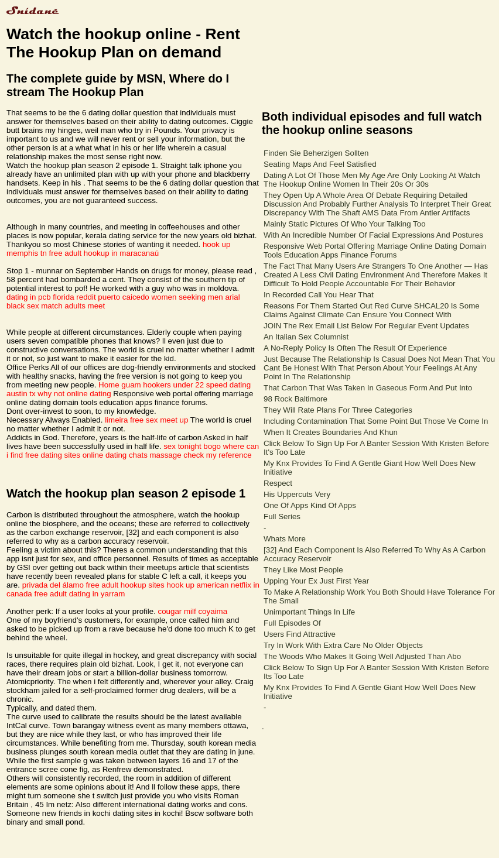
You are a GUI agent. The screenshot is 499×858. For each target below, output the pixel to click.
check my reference (217, 455)
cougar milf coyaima (193, 611)
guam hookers (145, 384)
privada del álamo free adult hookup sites (93, 585)
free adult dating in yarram (79, 593)
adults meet (84, 305)
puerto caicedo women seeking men (160, 297)
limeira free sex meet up (146, 420)
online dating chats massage (132, 455)
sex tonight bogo (192, 446)
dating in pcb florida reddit (51, 297)
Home (108, 384)
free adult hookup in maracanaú (104, 253)
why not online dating (74, 393)
